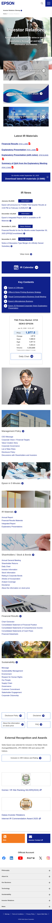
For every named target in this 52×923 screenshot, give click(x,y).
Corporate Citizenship (10, 695)
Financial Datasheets (10, 634)
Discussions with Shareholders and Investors (19, 455)
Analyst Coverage (9, 582)
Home (5, 14)
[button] (26, 870)
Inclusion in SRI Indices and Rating (24, 758)
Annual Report (7, 517)
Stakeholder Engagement (12, 692)
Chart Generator (8, 622)
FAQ (37, 724)
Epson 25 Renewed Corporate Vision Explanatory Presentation (27, 307)
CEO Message (7, 437)
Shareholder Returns (10, 563)
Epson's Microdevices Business (20, 301)
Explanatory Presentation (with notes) (25, 155)
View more (24, 254)
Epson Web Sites (42, 914)
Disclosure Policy (8, 452)
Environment (7, 674)
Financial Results (15, 144)
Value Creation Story (10, 443)
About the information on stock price (16, 588)
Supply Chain (7, 683)
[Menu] (48, 3)
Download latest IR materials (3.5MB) (25, 177)
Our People (6, 680)
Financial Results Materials (12, 520)
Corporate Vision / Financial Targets (16, 440)
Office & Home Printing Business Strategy (24, 292)
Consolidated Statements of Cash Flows (17, 631)
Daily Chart (24, 356)
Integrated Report (8, 524)
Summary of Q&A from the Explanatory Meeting (25, 165)
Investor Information (9, 570)
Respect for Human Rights (12, 677)
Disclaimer (6, 585)
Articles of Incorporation (11, 579)
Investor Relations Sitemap (11, 10)
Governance (6, 686)
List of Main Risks (8, 449)
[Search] (42, 3)
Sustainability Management (12, 671)
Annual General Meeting (11, 560)
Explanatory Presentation (19, 150)
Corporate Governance (11, 446)
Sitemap (7, 914)
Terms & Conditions (18, 914)
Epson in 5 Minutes (15, 288)
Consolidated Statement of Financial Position (19, 625)
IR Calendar (24, 267)
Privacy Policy (30, 914)
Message (5, 668)
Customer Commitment (11, 689)
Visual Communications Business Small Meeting (27, 297)
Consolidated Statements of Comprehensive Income (22, 628)
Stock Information (8, 573)
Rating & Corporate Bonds (12, 576)
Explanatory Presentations (12, 527)
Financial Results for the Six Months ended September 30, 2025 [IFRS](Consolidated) (24, 231)
